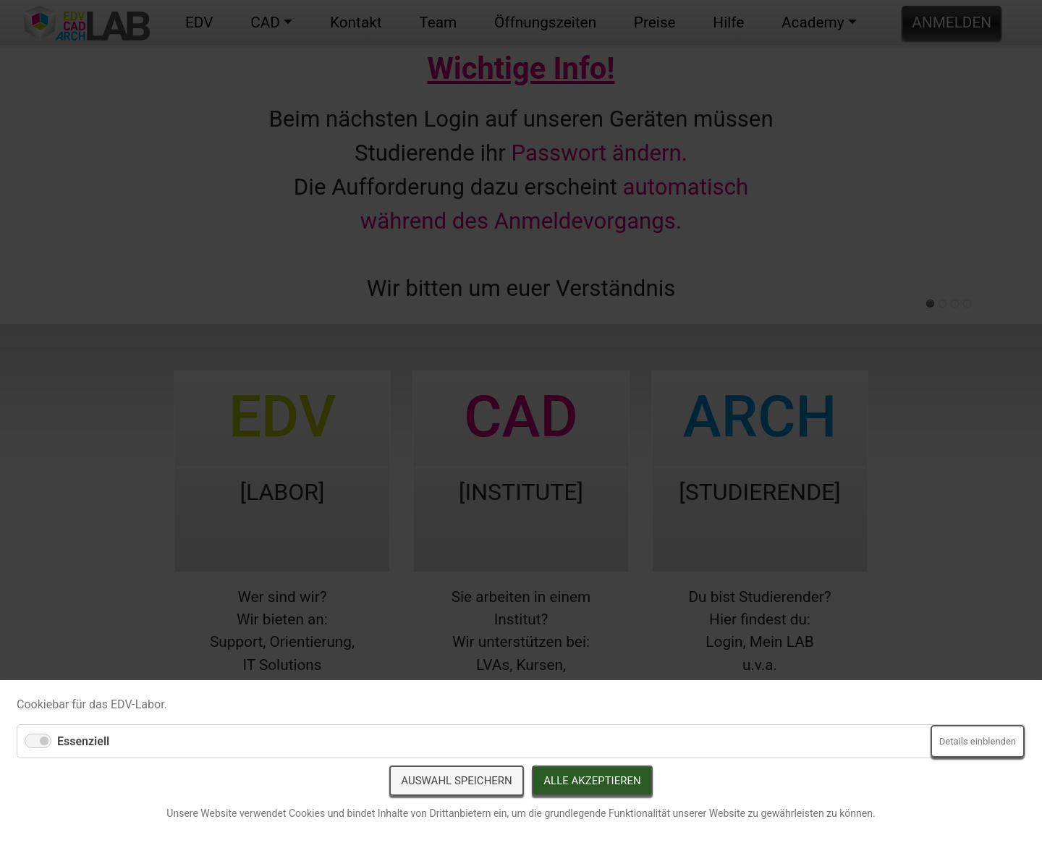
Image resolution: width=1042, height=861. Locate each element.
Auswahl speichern (456, 780)
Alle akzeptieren (591, 780)
